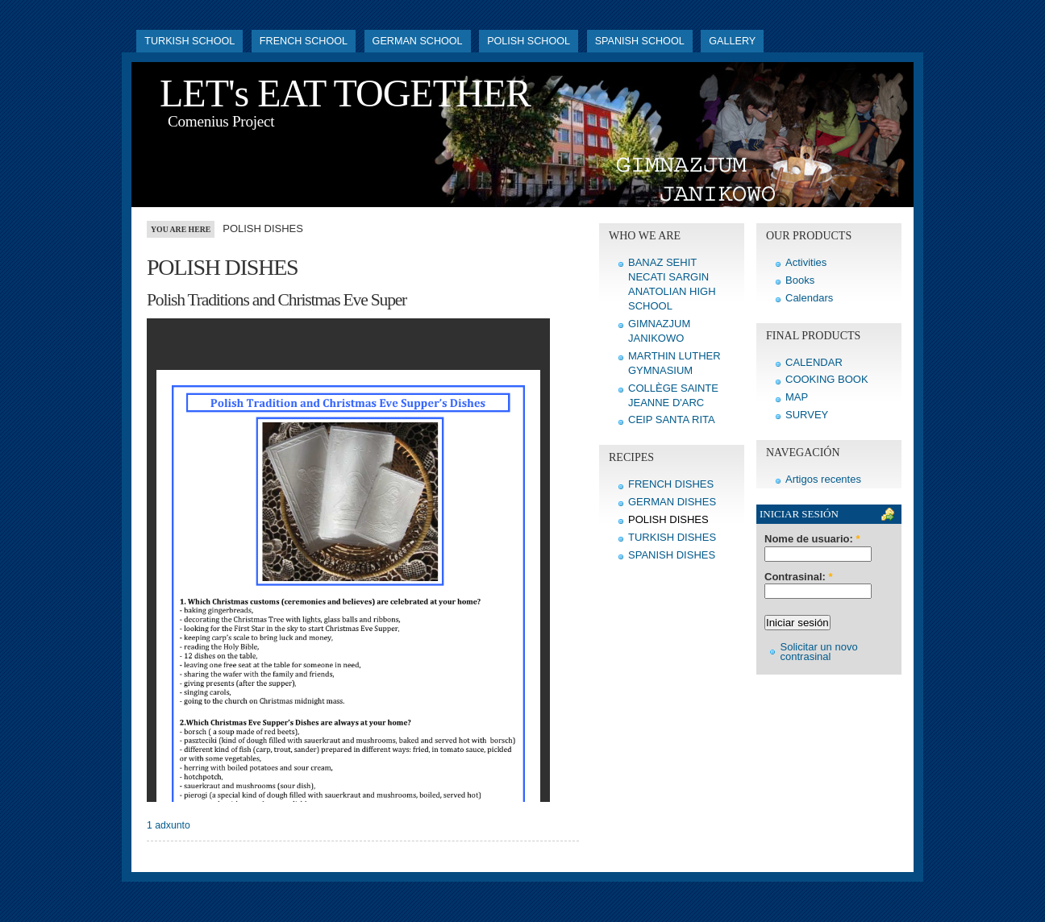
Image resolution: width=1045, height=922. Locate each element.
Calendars (809, 298)
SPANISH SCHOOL (640, 41)
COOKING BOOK (826, 379)
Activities (805, 262)
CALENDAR (814, 362)
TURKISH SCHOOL (189, 41)
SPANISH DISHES (671, 555)
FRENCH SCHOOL (304, 41)
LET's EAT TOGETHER (345, 93)
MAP (796, 397)
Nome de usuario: (812, 539)
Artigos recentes (823, 479)
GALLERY (732, 41)
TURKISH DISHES (672, 537)
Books (799, 280)
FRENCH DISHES (671, 484)
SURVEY (806, 415)
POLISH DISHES (668, 519)
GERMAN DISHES (672, 502)
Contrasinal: (798, 577)
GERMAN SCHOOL (418, 41)
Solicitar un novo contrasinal (819, 651)
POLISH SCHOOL (528, 41)
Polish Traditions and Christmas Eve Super (276, 299)
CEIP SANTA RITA (671, 419)
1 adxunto (168, 825)
